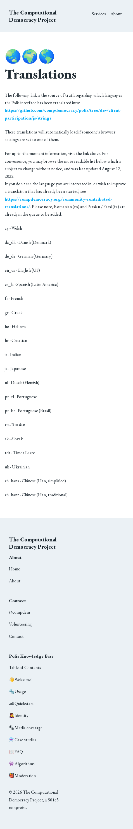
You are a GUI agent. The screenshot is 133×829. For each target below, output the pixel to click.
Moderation (22, 776)
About (116, 14)
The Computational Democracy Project (33, 16)
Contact (16, 636)
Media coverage (25, 728)
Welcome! (20, 679)
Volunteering (20, 624)
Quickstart (21, 703)
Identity (18, 715)
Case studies (22, 740)
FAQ (16, 752)
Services (99, 14)
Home (14, 569)
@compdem (19, 612)
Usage (17, 691)
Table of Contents (25, 667)
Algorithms (22, 764)
